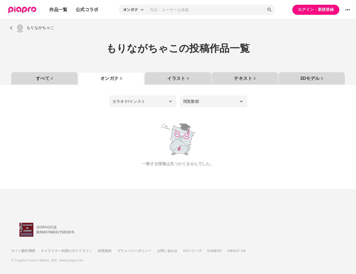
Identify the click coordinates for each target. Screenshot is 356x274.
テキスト (244, 78)
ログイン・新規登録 (316, 9)
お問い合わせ (167, 251)
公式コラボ (87, 9)
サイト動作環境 (23, 251)
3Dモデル (311, 78)
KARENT (214, 251)
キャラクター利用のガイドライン (66, 251)
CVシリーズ (192, 251)
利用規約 (105, 251)
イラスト (178, 78)
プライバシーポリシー (134, 251)
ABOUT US (237, 251)
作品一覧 (58, 9)
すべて (44, 78)
